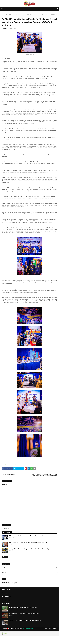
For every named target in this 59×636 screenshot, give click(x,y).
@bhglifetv (4, 633)
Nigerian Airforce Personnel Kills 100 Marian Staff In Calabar (24, 613)
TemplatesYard (13, 628)
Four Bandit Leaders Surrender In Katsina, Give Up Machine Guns (25, 620)
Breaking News (5, 582)
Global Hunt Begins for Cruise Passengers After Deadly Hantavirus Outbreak (28, 535)
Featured (11, 464)
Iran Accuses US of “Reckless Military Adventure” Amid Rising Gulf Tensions (28, 542)
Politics (6, 14)
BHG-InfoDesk (5, 28)
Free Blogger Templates (28, 628)
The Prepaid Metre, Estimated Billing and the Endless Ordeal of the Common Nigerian (30, 549)
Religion (29, 572)
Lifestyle (29, 570)
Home (3, 14)
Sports (29, 574)
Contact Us (55, 628)
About (50, 628)
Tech (16, 582)
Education (7, 464)
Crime (29, 567)
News (12, 582)
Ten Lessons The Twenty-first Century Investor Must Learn (23, 607)
